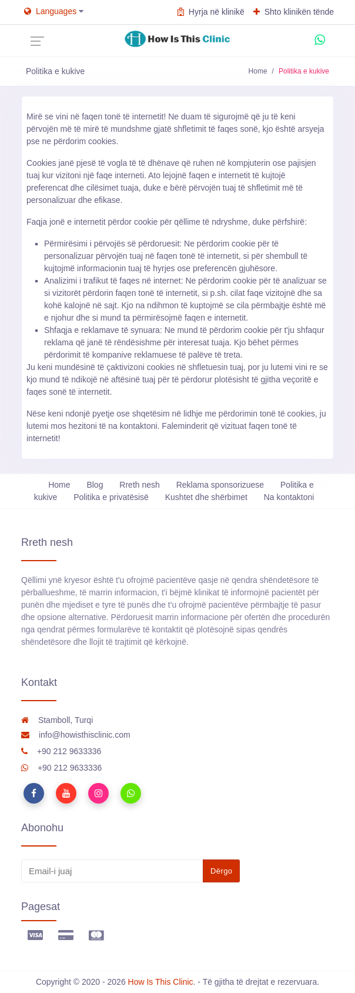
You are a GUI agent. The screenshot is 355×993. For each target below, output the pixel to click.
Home (258, 71)
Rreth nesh (139, 484)
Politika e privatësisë (111, 497)
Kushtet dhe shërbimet (206, 497)
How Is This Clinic (160, 982)
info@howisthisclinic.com (75, 734)
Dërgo (221, 871)
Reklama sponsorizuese (220, 484)
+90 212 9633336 (61, 751)
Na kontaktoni (289, 497)
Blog (94, 484)
